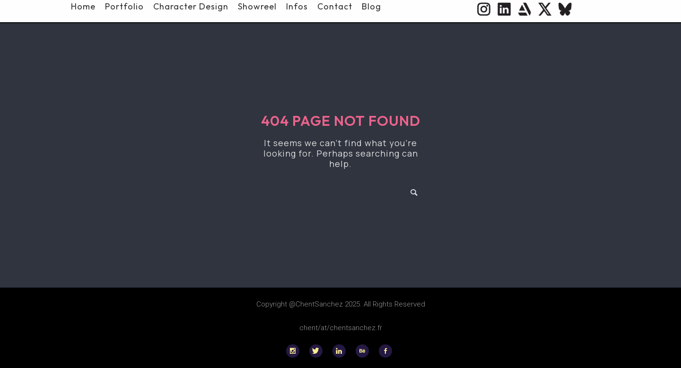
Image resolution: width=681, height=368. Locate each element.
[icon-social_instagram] (295, 351)
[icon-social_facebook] (385, 351)
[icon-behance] (365, 351)
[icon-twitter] (544, 9)
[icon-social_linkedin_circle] (504, 9)
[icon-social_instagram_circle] (483, 9)
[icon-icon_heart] (524, 9)
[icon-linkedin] (341, 351)
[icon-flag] (565, 9)
